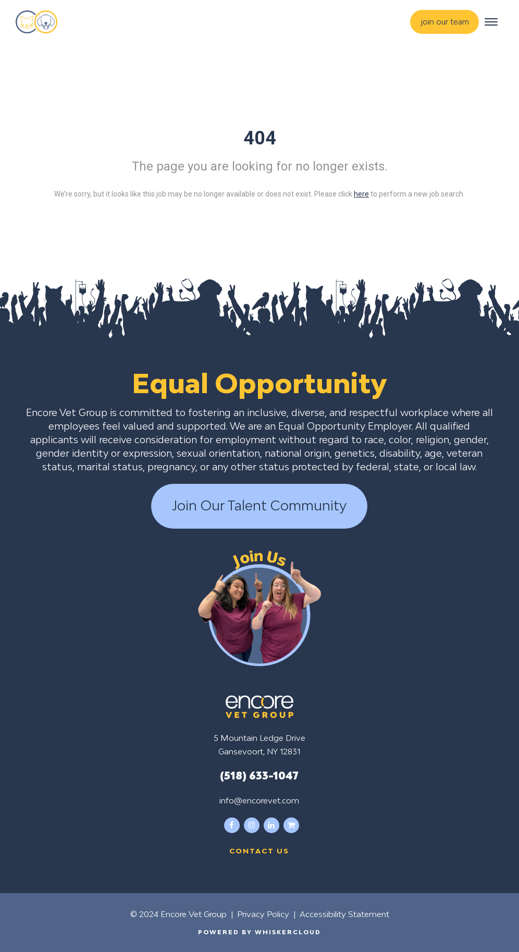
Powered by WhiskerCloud (259, 932)
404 (259, 138)
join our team (445, 21)
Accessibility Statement (344, 914)
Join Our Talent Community (259, 506)
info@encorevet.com (259, 800)
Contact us (259, 851)
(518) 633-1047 (259, 775)
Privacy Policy (263, 914)
